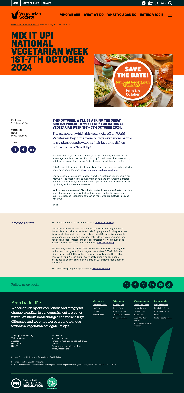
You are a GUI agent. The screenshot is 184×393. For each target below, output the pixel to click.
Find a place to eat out (163, 318)
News (14, 132)
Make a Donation (140, 308)
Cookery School (119, 311)
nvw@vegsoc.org (101, 268)
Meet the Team (99, 308)
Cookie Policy (55, 357)
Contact (14, 357)
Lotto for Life (31, 3)
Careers (22, 357)
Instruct (25, 362)
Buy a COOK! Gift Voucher (140, 319)
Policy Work (118, 308)
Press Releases (19, 135)
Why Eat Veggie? (161, 304)
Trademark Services (121, 314)
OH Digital (39, 362)
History (96, 311)
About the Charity (100, 304)
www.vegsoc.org (105, 242)
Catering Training (120, 318)
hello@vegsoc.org (60, 338)
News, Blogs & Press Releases (25, 24)
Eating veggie (151, 15)
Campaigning (118, 304)
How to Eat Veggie (161, 308)
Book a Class (139, 314)
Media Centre (31, 357)
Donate (47, 3)
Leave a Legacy (140, 311)
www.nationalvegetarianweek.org (100, 169)
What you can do (121, 15)
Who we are (70, 15)
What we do (94, 15)
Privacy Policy (43, 357)
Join (16, 3)
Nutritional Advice (161, 311)
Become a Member (141, 304)
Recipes (157, 314)
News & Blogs (98, 314)
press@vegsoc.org (104, 222)
